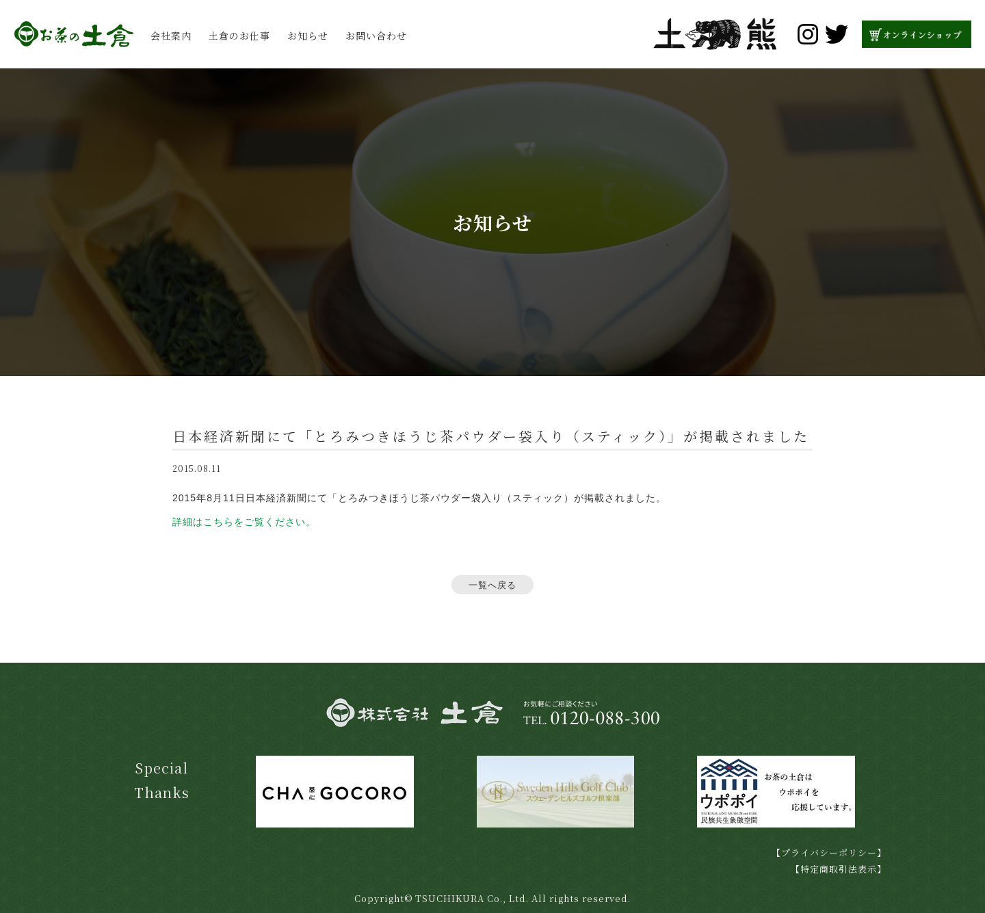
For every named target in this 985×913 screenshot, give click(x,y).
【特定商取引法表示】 (838, 868)
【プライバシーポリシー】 (829, 852)
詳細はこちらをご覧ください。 (244, 521)
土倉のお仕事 (239, 35)
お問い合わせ (376, 35)
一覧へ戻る (492, 585)
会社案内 (171, 35)
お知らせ (307, 35)
